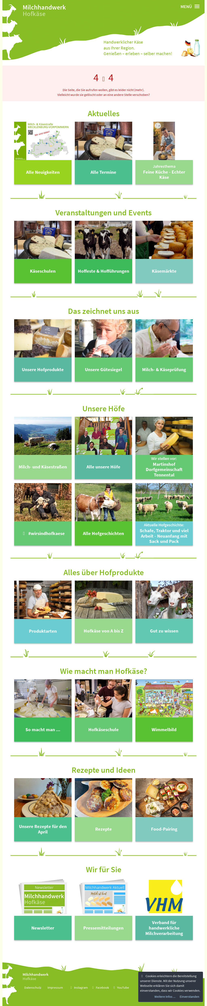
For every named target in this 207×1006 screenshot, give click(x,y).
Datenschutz (32, 987)
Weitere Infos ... (164, 996)
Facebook (100, 987)
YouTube (120, 987)
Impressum (55, 987)
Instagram (78, 987)
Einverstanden (189, 996)
